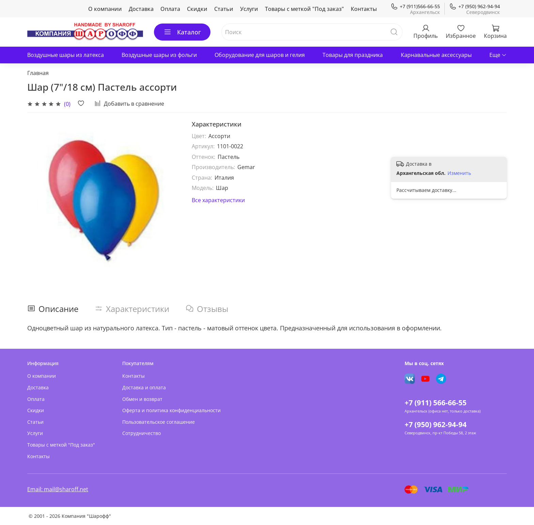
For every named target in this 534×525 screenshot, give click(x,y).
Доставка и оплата (144, 387)
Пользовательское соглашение (158, 422)
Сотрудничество (141, 433)
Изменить (459, 173)
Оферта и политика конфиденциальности (171, 410)
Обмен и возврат (142, 399)
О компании (105, 9)
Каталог (182, 32)
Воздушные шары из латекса (65, 55)
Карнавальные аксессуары (436, 55)
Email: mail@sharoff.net (57, 489)
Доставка (141, 9)
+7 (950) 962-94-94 (474, 6)
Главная (38, 73)
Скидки (197, 9)
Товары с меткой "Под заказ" (304, 9)
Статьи (223, 9)
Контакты (364, 9)
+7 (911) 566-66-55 (436, 402)
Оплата (170, 9)
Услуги (249, 9)
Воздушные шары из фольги (159, 55)
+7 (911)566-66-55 (415, 6)
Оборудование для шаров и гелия (260, 55)
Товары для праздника (353, 55)
